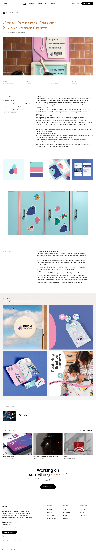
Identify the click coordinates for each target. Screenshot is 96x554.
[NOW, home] (5, 3)
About (65, 515)
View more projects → (86, 430)
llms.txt (82, 512)
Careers (65, 518)
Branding (49, 509)
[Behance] (20, 540)
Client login (83, 515)
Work (4, 12)
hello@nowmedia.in (7, 522)
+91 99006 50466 (6, 525)
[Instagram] (7, 540)
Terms (92, 550)
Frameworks (66, 512)
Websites (49, 512)
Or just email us (6, 536)
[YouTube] (11, 540)
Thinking (82, 509)
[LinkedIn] (3, 540)
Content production (52, 518)
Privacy (88, 550)
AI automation (51, 515)
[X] (15, 540)
